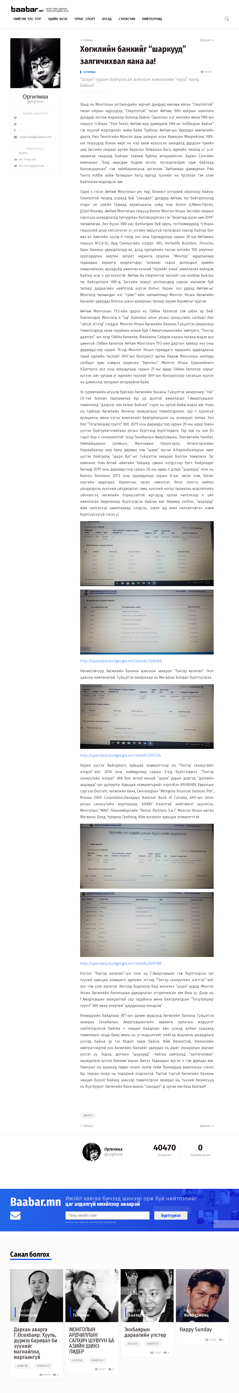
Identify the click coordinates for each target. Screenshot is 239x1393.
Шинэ (20, 153)
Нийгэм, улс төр (27, 19)
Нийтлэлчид (152, 19)
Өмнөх (86, 40)
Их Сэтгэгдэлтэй (29, 166)
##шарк (88, 1115)
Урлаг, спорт (85, 19)
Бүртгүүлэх (171, 1215)
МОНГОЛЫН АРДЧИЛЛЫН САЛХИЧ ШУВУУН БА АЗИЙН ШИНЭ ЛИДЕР (91, 1340)
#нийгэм (22, 1366)
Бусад (107, 19)
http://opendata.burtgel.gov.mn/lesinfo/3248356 (121, 661)
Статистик (127, 19)
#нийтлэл (43, 1366)
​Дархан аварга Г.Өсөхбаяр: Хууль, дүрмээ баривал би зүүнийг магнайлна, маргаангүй (35, 1343)
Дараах (207, 40)
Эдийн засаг (58, 19)
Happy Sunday (196, 1329)
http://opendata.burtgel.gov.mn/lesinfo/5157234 (120, 755)
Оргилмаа (89, 72)
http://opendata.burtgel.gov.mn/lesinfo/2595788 (120, 963)
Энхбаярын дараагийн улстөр (145, 1332)
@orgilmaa (35, 102)
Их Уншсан (24, 159)
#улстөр (77, 1360)
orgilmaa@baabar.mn (33, 137)
